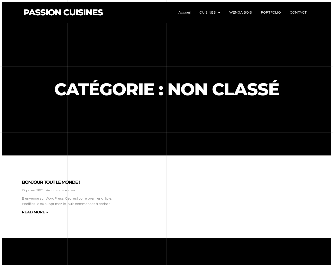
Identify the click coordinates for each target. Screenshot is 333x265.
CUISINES (209, 12)
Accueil (184, 12)
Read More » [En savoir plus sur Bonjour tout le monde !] (35, 212)
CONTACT (298, 12)
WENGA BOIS (240, 12)
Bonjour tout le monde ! (51, 182)
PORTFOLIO (271, 12)
